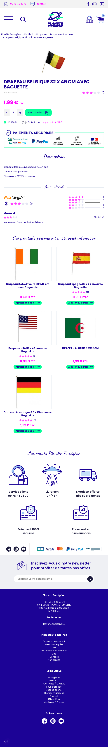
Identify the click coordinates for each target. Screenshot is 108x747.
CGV (54, 647)
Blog (54, 653)
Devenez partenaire (54, 624)
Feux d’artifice (54, 686)
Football (28, 34)
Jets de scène (54, 689)
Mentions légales (54, 644)
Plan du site (54, 660)
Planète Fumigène (11, 34)
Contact (54, 656)
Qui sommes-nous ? (54, 641)
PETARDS (54, 680)
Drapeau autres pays (61, 34)
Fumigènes (54, 677)
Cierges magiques (54, 693)
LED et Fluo (54, 699)
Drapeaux (41, 34)
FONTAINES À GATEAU (54, 683)
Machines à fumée (54, 702)
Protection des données (54, 650)
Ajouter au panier (25, 302)
